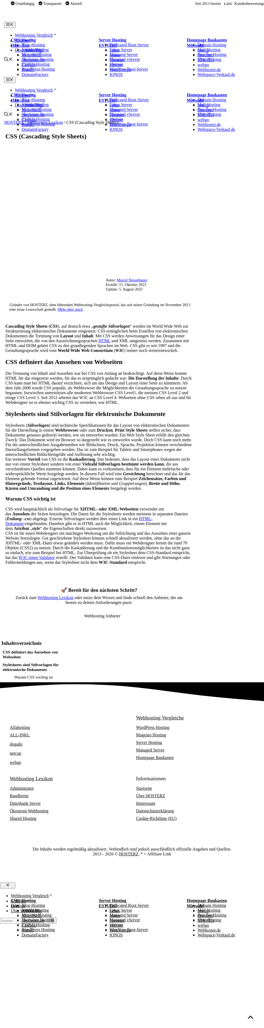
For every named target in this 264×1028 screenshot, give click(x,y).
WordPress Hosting (152, 727)
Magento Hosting (151, 735)
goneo (115, 55)
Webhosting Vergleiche (160, 718)
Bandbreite (19, 795)
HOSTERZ (128, 854)
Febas (115, 50)
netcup (203, 50)
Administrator (22, 788)
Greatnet (117, 60)
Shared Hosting (23, 818)
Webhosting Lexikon (55, 597)
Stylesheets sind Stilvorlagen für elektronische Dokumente (31, 667)
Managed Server (150, 750)
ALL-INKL (32, 55)
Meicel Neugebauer (132, 280)
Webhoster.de (209, 69)
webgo (203, 64)
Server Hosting (112, 40)
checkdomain (33, 60)
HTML (104, 340)
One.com (205, 55)
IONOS (116, 74)
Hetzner (116, 64)
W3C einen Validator (37, 557)
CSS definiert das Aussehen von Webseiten (30, 654)
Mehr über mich (70, 309)
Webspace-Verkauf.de (216, 74)
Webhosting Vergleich (36, 35)
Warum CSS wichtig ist (33, 677)
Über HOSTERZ (150, 795)
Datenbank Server (25, 803)
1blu (15, 45)
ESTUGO (108, 45)
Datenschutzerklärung (155, 811)
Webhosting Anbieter (31, 718)
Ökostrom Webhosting (29, 811)
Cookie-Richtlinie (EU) (156, 818)
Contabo (29, 64)
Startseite (144, 788)
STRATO (205, 60)
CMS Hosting (23, 40)
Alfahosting (32, 50)
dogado (28, 69)
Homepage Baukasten (207, 40)
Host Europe (120, 69)
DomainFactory (35, 74)
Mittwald (195, 45)
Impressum (145, 803)
